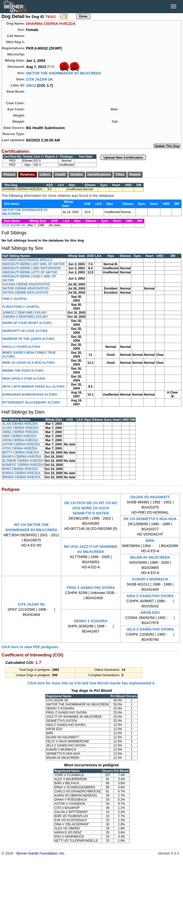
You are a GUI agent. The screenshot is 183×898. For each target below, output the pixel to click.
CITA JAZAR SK (39, 79)
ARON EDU (150, 612)
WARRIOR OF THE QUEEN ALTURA (28, 339)
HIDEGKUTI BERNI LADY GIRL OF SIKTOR (33, 264)
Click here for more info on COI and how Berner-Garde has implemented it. (91, 683)
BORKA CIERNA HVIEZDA (21, 473)
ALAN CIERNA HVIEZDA (20, 424)
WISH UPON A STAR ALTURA (23, 378)
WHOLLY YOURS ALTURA (21, 347)
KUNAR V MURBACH (150, 579)
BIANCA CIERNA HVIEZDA (21, 456)
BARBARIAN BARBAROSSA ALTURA (29, 394)
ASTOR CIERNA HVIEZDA (21, 444)
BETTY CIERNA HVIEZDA (20, 452)
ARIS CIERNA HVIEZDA (19, 436)
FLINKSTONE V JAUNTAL (21, 307)
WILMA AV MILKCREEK (150, 557)
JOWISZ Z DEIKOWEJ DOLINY (24, 312)
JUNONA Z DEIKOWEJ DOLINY (25, 317)
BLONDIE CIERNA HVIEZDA (22, 461)
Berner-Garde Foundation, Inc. (40, 853)
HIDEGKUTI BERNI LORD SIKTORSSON (31, 268)
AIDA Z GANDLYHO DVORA (150, 596)
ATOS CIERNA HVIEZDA (20, 448)
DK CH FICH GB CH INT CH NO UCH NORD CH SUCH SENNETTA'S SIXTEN (90, 508)
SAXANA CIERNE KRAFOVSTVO (26, 284)
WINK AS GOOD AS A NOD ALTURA (28, 363)
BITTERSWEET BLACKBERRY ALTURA (31, 402)
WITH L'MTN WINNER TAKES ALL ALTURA (33, 386)
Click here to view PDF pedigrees (30, 647)
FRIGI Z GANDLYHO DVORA (91, 588)
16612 (31, 85)
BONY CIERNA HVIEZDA (20, 469)
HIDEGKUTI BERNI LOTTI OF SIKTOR (29, 272)
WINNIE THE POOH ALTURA (23, 370)
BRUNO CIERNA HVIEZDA (21, 477)
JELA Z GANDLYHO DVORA (150, 629)
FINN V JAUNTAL (15, 299)
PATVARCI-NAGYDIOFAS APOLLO (27, 260)
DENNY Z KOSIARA (91, 621)
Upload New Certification (123, 157)
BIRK (150, 541)
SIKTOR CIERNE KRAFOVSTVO (25, 288)
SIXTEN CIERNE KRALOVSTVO (25, 292)
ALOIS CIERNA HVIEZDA (20, 428)
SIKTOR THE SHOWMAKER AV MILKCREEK (63, 73)
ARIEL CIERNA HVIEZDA (20, 432)
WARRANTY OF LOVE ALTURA (25, 331)
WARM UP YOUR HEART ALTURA (27, 323)
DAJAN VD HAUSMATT (150, 497)
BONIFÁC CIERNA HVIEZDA (22, 465)
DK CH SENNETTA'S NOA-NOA (150, 519)
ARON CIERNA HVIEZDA (20, 440)
